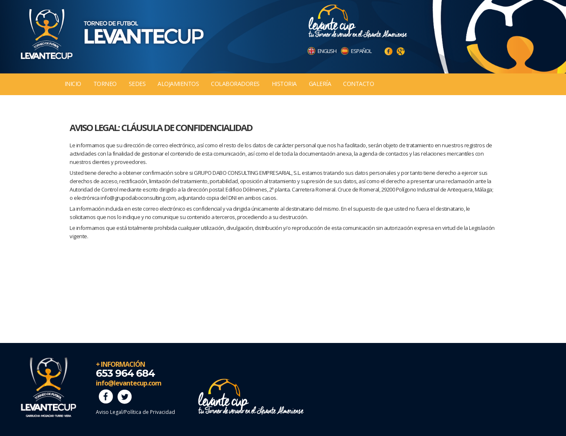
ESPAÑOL (361, 51)
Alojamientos (178, 84)
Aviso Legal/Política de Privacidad (135, 412)
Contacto (358, 84)
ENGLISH (327, 51)
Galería (320, 84)
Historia (284, 84)
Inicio (73, 84)
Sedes (137, 84)
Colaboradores (235, 84)
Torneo (105, 84)
